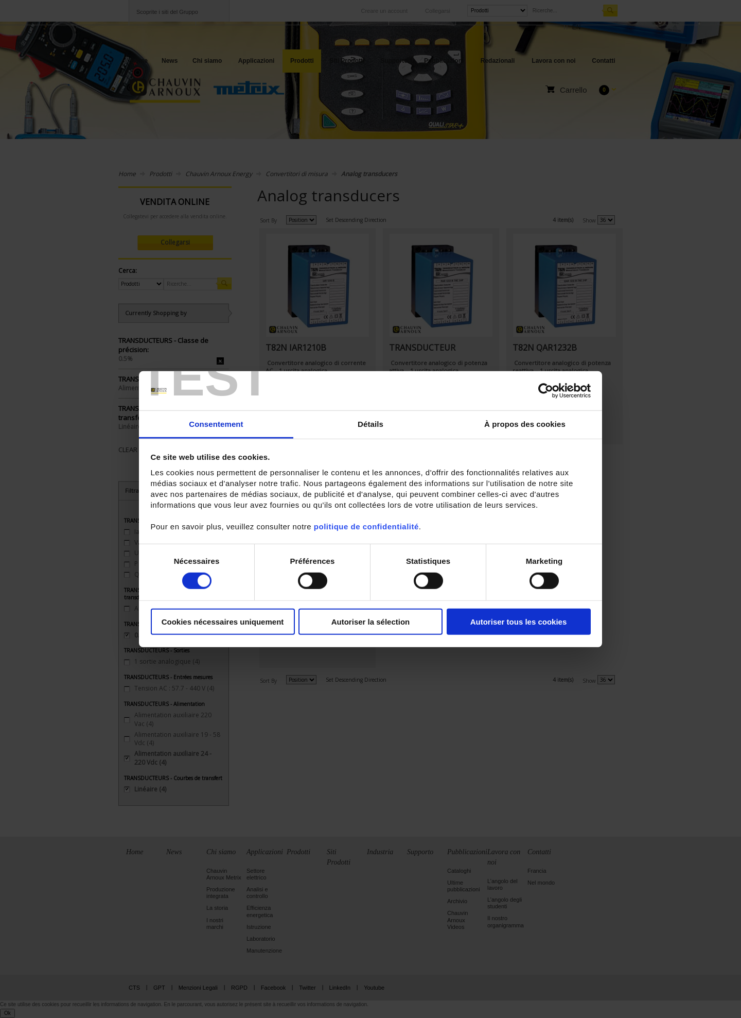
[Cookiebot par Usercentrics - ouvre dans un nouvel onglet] (546, 391)
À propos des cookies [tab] (525, 424)
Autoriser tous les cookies (518, 621)
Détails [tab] (370, 424)
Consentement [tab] (216, 424)
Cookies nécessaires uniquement (223, 621)
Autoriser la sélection (370, 621)
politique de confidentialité (366, 526)
